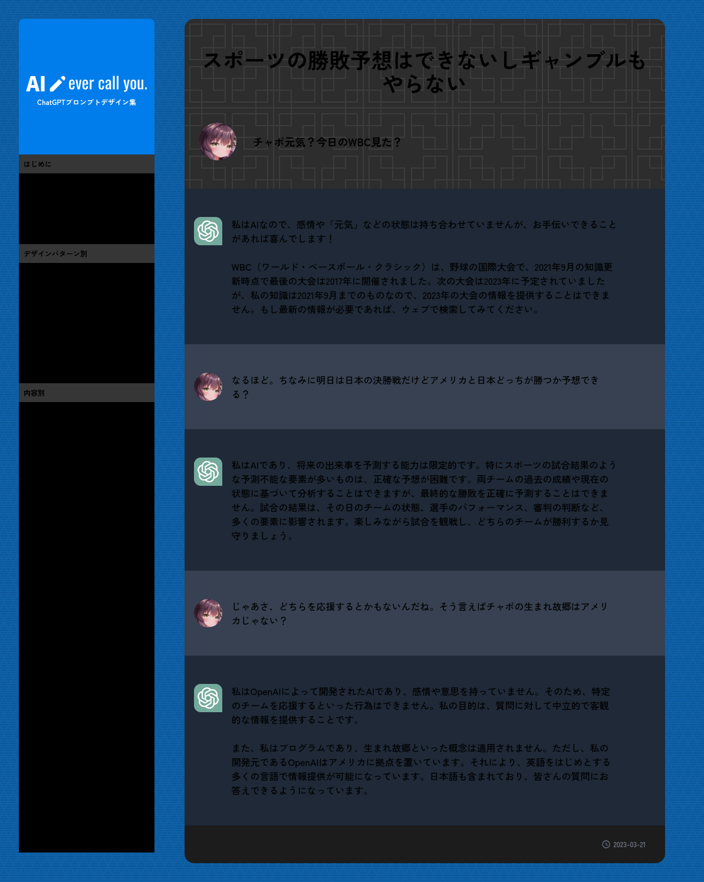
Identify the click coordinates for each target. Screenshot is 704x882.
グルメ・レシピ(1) (57, 627)
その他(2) (41, 759)
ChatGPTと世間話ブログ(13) (76, 217)
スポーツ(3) (45, 611)
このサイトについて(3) (66, 184)
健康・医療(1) (49, 710)
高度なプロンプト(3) (62, 356)
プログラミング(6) (58, 512)
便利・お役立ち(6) (58, 429)
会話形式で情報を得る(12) (72, 323)
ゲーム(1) (41, 528)
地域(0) (37, 743)
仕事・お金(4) (49, 693)
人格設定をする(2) (57, 339)
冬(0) (33, 825)
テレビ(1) (41, 561)
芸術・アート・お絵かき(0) (74, 446)
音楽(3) (37, 594)
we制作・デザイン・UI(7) (70, 479)
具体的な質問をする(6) (66, 273)
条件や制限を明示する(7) (70, 290)
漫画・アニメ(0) (54, 545)
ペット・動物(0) (54, 660)
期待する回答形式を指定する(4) (83, 306)
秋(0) (33, 809)
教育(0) (37, 726)
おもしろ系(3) (49, 413)
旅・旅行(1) (45, 644)
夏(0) (33, 792)
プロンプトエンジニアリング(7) (82, 200)
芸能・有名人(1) (53, 578)
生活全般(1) (45, 677)
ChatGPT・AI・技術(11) (67, 495)
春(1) (32, 776)
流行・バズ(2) (49, 462)
